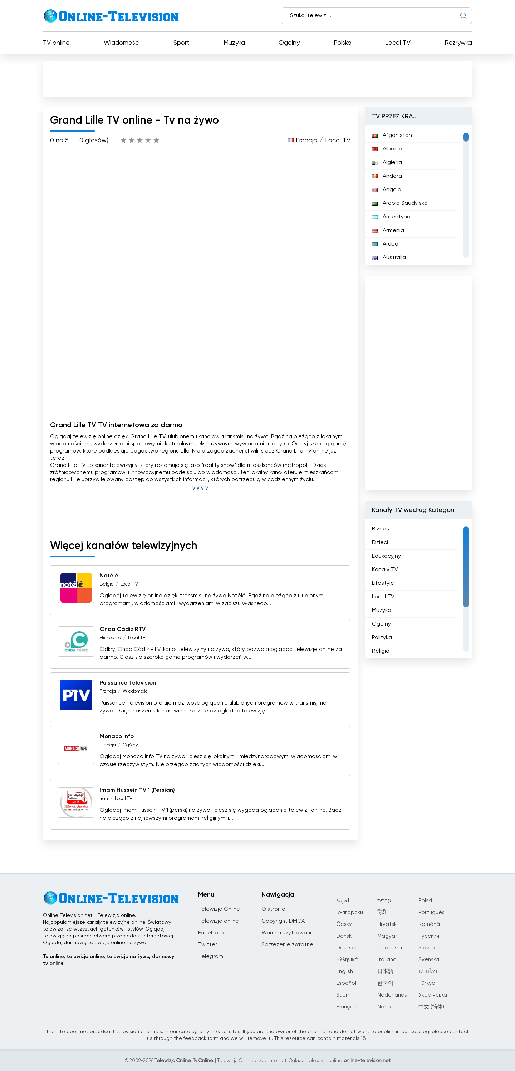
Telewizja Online (219, 909)
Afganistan (392, 135)
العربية (343, 900)
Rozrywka (458, 43)
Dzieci (380, 543)
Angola (386, 190)
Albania (387, 149)
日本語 (385, 971)
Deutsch (347, 948)
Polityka (382, 638)
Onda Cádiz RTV (123, 629)
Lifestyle (383, 583)
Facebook (211, 933)
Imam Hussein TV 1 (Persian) (137, 790)
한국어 (385, 983)
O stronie (273, 909)
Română (429, 924)
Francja (306, 140)
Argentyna (391, 217)
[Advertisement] (259, 80)
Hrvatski (387, 924)
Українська (432, 995)
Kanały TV (385, 570)
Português (431, 912)
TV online (56, 43)
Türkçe (426, 983)
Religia (380, 651)
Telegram (210, 956)
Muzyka (234, 43)
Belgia (107, 584)
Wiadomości (122, 43)
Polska (343, 43)
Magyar (387, 936)
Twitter (207, 944)
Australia (389, 258)
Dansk (344, 936)
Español (346, 983)
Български (349, 912)
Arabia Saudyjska (400, 203)
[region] (418, 195)
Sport (181, 43)
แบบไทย (428, 971)
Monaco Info (117, 737)
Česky (344, 924)
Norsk (384, 1007)
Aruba (385, 244)
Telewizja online (218, 921)
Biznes (380, 529)
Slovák (426, 948)
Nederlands (392, 995)
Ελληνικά (347, 959)
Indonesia (389, 948)
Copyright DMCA (283, 921)
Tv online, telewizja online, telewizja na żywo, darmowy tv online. (108, 960)
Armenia (388, 230)
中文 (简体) (431, 1007)
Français (346, 1007)
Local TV (398, 43)
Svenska (428, 959)
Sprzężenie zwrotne (287, 944)
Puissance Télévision (128, 683)
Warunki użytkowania (288, 933)
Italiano (387, 959)
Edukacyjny (386, 556)
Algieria (387, 163)
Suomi (344, 995)
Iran (104, 798)
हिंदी (381, 912)
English (344, 971)
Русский (428, 936)
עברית (384, 900)
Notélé (109, 576)
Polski (425, 900)
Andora (387, 176)
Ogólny (289, 43)
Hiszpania (110, 638)
